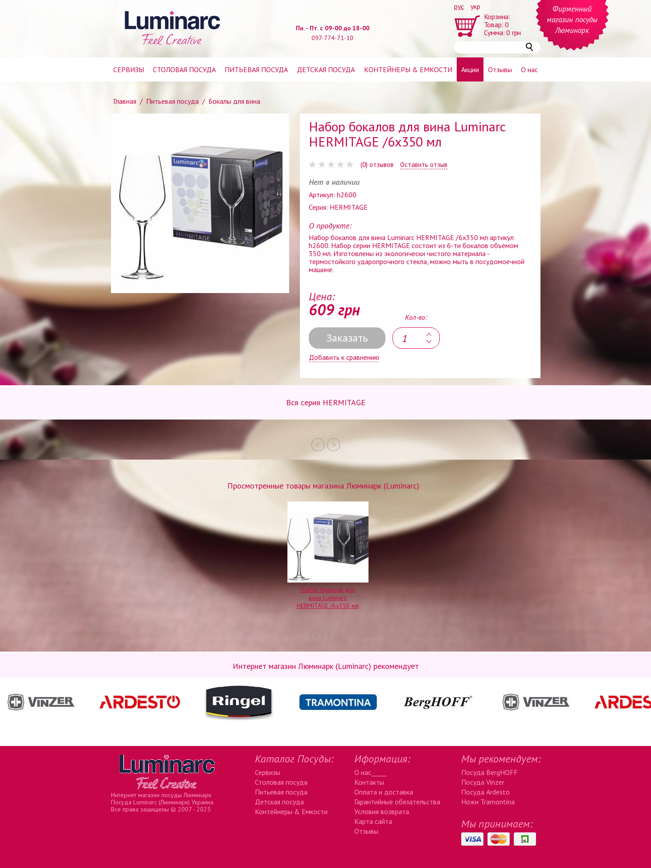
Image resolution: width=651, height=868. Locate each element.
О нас (529, 69)
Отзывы (500, 69)
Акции (470, 69)
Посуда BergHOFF (489, 772)
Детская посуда (326, 69)
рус (459, 6)
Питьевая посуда (256, 69)
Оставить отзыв (423, 165)
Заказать (347, 338)
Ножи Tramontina (488, 801)
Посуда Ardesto (485, 791)
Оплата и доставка (383, 791)
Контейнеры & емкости (408, 69)
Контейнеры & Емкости (291, 811)
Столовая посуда (184, 69)
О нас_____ (370, 772)
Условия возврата (381, 811)
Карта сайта (373, 821)
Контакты (369, 782)
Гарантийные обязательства (397, 801)
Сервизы (128, 69)
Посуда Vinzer (482, 782)
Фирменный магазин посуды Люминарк (572, 19)
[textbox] (416, 338)
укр (475, 6)
